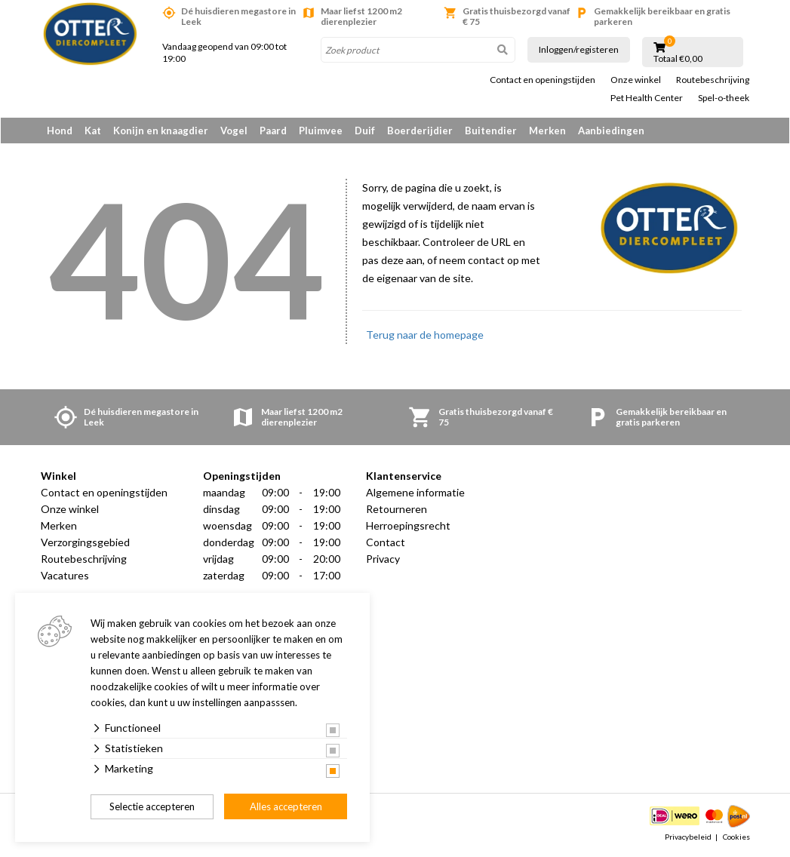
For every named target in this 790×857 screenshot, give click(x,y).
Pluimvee (321, 130)
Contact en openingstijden (542, 79)
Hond (59, 130)
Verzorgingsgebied (85, 542)
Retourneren (396, 509)
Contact (385, 542)
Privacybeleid (688, 837)
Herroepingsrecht (408, 526)
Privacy (383, 559)
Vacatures (65, 576)
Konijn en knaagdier (160, 130)
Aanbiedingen (611, 130)
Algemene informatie (415, 493)
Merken (547, 130)
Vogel (233, 130)
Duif (365, 130)
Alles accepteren (286, 806)
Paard (273, 130)
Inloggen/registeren (579, 49)
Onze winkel (635, 79)
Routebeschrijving (712, 79)
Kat (93, 130)
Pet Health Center (646, 98)
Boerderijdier (420, 130)
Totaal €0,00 (677, 58)
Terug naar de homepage (425, 335)
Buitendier (491, 130)
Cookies (736, 837)
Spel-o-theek (723, 98)
